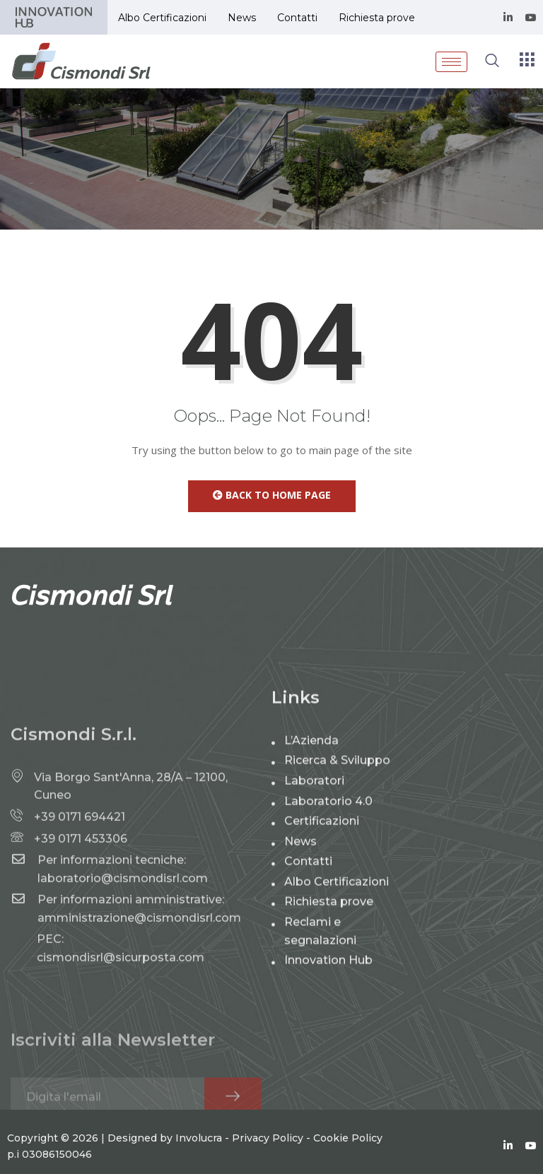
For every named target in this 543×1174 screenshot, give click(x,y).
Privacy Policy (267, 1160)
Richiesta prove (377, 17)
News (242, 17)
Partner (53, 17)
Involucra (198, 1160)
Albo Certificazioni (162, 17)
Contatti (297, 17)
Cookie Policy (348, 1160)
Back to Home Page (272, 495)
